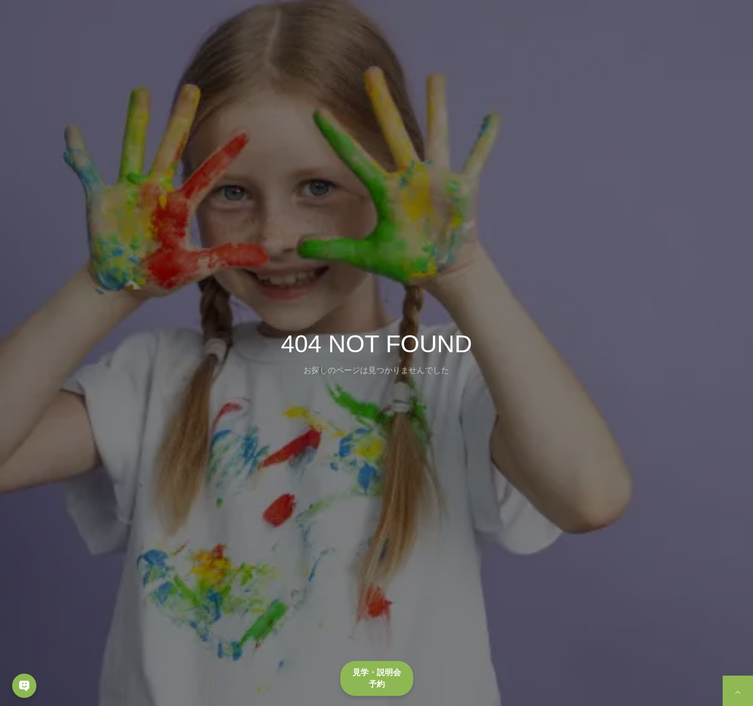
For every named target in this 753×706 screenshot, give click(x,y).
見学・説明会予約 (376, 678)
